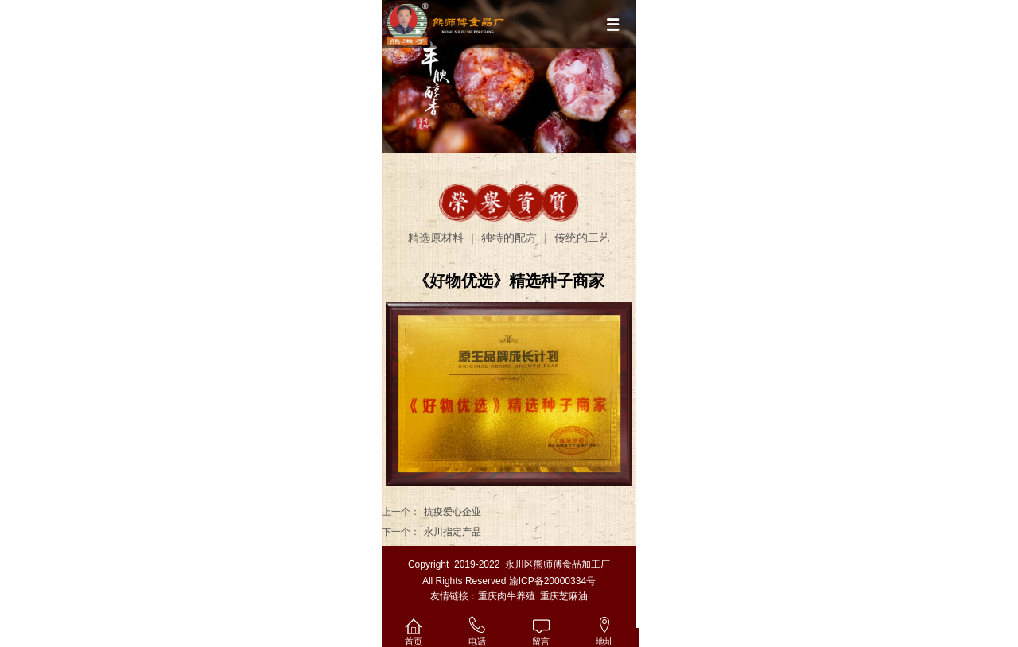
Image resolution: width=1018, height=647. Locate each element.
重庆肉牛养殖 (506, 596)
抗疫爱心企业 (452, 511)
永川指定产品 (452, 531)
